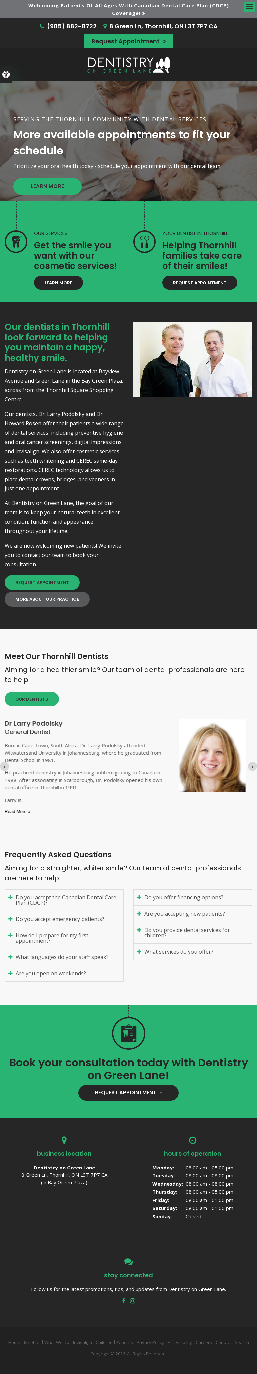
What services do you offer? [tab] (178, 951)
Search (242, 1342)
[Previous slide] (4, 766)
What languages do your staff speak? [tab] (62, 957)
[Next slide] (252, 766)
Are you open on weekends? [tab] (51, 973)
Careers (204, 1342)
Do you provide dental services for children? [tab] (187, 932)
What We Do (56, 1342)
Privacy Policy (150, 1342)
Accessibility (180, 1342)
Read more (89, 811)
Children (104, 1342)
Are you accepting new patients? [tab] (184, 913)
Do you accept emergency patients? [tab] (60, 919)
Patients (124, 1342)
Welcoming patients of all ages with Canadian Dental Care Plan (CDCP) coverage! (128, 9)
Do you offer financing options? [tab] (183, 897)
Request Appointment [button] (126, 41)
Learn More (47, 186)
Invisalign (82, 1342)
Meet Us (32, 1342)
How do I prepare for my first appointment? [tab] (52, 938)
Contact (223, 1342)
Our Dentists (31, 699)
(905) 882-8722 (72, 26)
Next (252, 139)
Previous (5, 139)
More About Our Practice (47, 599)
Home (14, 1342)
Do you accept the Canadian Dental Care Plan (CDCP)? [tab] (66, 900)
